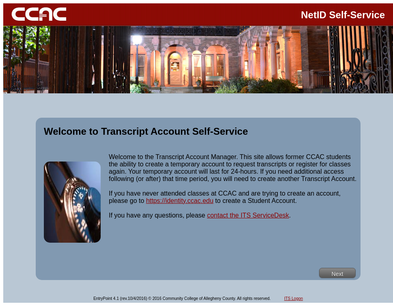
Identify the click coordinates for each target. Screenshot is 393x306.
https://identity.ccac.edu (180, 200)
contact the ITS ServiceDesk (248, 215)
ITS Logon (293, 298)
